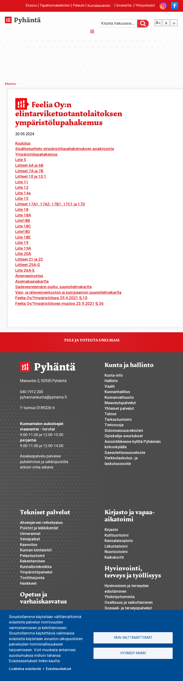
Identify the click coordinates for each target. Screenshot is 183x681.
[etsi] (121, 23)
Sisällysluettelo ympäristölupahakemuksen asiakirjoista (64, 148)
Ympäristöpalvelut (36, 572)
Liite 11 (21, 182)
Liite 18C (23, 226)
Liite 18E (23, 237)
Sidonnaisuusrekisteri (124, 430)
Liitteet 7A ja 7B (29, 171)
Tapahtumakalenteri (55, 6)
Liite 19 (21, 242)
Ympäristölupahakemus (36, 154)
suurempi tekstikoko (158, 21)
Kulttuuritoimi (116, 535)
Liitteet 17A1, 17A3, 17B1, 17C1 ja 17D (50, 204)
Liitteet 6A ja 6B (29, 165)
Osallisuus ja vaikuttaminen (129, 602)
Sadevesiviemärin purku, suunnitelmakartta (53, 286)
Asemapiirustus (29, 275)
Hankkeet (28, 583)
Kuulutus (23, 143)
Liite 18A (23, 215)
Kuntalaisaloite (100, 6)
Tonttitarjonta (32, 577)
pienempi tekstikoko (174, 21)
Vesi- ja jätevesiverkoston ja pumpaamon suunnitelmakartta (68, 292)
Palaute (79, 6)
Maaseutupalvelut (120, 402)
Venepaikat (30, 539)
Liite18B (22, 220)
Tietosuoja (114, 424)
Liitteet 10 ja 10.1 (30, 176)
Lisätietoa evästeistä (25, 669)
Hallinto (111, 380)
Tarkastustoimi (118, 419)
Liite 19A (23, 248)
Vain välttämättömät (133, 637)
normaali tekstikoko (166, 21)
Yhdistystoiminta (120, 596)
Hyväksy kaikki (133, 653)
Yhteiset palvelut (119, 408)
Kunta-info (114, 375)
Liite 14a (23, 193)
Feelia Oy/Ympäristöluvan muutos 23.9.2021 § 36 (59, 303)
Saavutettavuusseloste (125, 452)
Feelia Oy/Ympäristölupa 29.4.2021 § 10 (51, 297)
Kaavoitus (28, 544)
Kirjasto (111, 529)
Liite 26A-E (25, 270)
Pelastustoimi (32, 555)
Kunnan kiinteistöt (36, 550)
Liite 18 (21, 209)
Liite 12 (21, 187)
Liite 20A (23, 253)
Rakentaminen (32, 561)
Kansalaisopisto (119, 540)
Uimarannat (30, 533)
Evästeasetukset (58, 669)
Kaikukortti (114, 557)
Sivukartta (124, 6)
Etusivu (31, 6)
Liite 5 (20, 159)
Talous (111, 413)
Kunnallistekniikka (36, 566)
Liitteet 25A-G (27, 264)
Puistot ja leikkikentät (39, 528)
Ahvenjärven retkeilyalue (41, 522)
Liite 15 (21, 198)
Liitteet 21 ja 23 (29, 259)
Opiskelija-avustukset (124, 435)
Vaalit (110, 386)
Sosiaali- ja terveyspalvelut (128, 608)
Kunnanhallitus (117, 391)
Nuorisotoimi (116, 551)
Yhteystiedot (145, 6)
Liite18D (22, 231)
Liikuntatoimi (116, 546)
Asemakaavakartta (32, 281)
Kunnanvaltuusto (119, 397)
